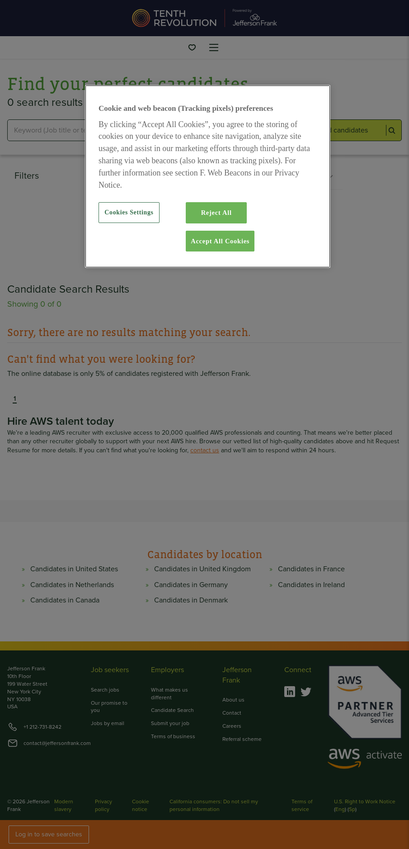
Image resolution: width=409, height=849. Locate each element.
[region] (207, 176)
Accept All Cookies (220, 241)
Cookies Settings (128, 212)
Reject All (216, 212)
